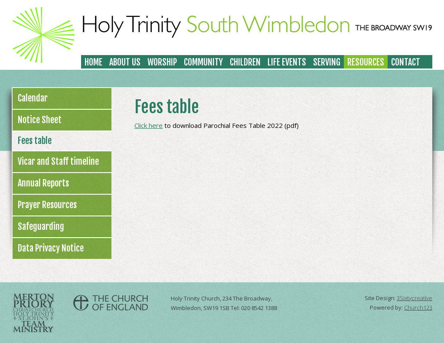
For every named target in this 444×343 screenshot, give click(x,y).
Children (245, 62)
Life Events (287, 62)
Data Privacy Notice (51, 248)
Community (203, 62)
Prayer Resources (47, 204)
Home (93, 62)
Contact (405, 62)
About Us (124, 62)
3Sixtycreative (414, 298)
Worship (162, 62)
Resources (365, 62)
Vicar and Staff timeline (58, 161)
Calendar (33, 98)
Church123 (418, 307)
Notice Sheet (40, 119)
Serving (326, 62)
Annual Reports (43, 183)
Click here (148, 125)
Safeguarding (41, 226)
